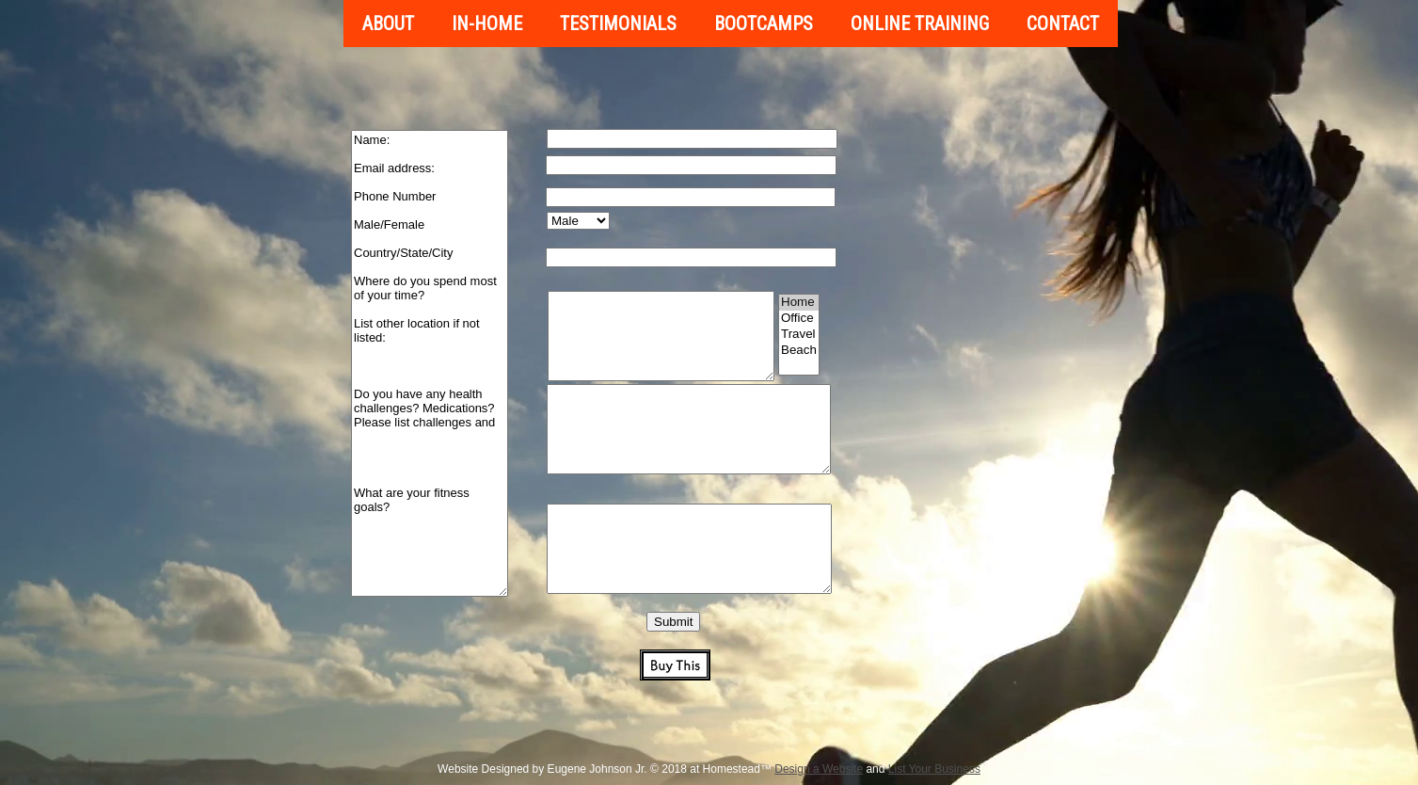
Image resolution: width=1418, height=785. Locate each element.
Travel (799, 335)
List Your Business (934, 769)
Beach (799, 351)
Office (799, 319)
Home (799, 303)
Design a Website (818, 769)
